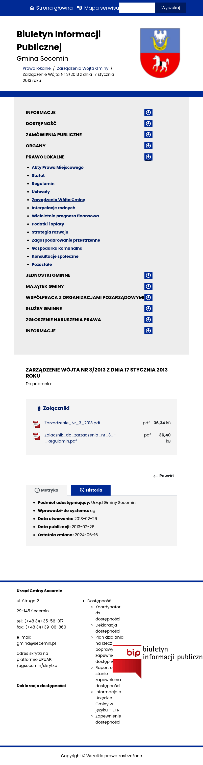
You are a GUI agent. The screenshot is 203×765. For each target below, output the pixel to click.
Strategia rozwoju (50, 232)
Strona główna (51, 7)
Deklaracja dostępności (107, 628)
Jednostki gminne (48, 275)
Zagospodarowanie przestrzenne (66, 240)
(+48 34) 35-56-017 (44, 621)
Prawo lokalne (37, 68)
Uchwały (41, 192)
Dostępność (41, 123)
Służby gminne (44, 308)
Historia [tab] (90, 490)
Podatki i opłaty (48, 224)
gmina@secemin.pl (36, 643)
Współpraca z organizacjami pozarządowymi (85, 297)
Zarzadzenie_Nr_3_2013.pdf (72, 423)
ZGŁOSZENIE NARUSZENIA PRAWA (63, 319)
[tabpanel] (101, 521)
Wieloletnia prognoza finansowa (65, 216)
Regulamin (43, 184)
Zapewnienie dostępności (108, 719)
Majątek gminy (45, 286)
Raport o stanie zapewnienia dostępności (108, 677)
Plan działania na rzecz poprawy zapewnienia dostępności (109, 649)
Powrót (163, 476)
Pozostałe (42, 264)
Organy (35, 146)
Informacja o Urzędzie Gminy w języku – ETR (108, 701)
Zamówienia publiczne (54, 134)
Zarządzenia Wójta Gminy (83, 68)
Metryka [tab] (46, 490)
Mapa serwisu (98, 7)
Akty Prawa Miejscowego (58, 167)
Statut (38, 175)
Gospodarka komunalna (57, 248)
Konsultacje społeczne (55, 256)
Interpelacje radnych (53, 208)
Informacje (41, 112)
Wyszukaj (170, 8)
